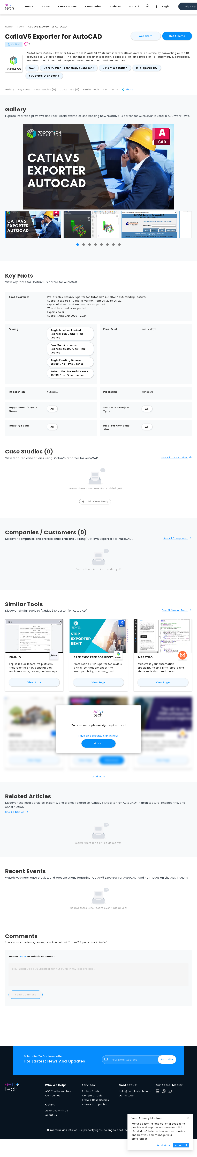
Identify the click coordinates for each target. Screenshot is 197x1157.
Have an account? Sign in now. (98, 738)
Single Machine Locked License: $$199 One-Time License (67, 335)
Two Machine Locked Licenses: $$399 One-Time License (68, 350)
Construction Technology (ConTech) (69, 68)
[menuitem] (30, 6)
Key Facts (25, 91)
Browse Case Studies (95, 1102)
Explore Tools (90, 1093)
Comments (117, 91)
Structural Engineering (44, 75)
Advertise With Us (56, 1112)
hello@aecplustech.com (135, 1093)
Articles (115, 6)
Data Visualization (115, 68)
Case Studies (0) (48, 91)
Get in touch (127, 1097)
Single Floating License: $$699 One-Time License (67, 364)
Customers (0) (73, 91)
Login (166, 6)
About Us (51, 1117)
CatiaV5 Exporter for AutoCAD (47, 26)
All (52, 411)
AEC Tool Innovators (58, 1093)
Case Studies (67, 6)
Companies (93, 6)
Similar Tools (97, 91)
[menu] (107, 6)
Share (135, 91)
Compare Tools (92, 1097)
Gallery (9, 91)
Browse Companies (94, 1106)
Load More (98, 778)
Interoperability (146, 68)
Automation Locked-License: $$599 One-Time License (69, 375)
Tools (46, 6)
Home (29, 6)
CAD (32, 68)
